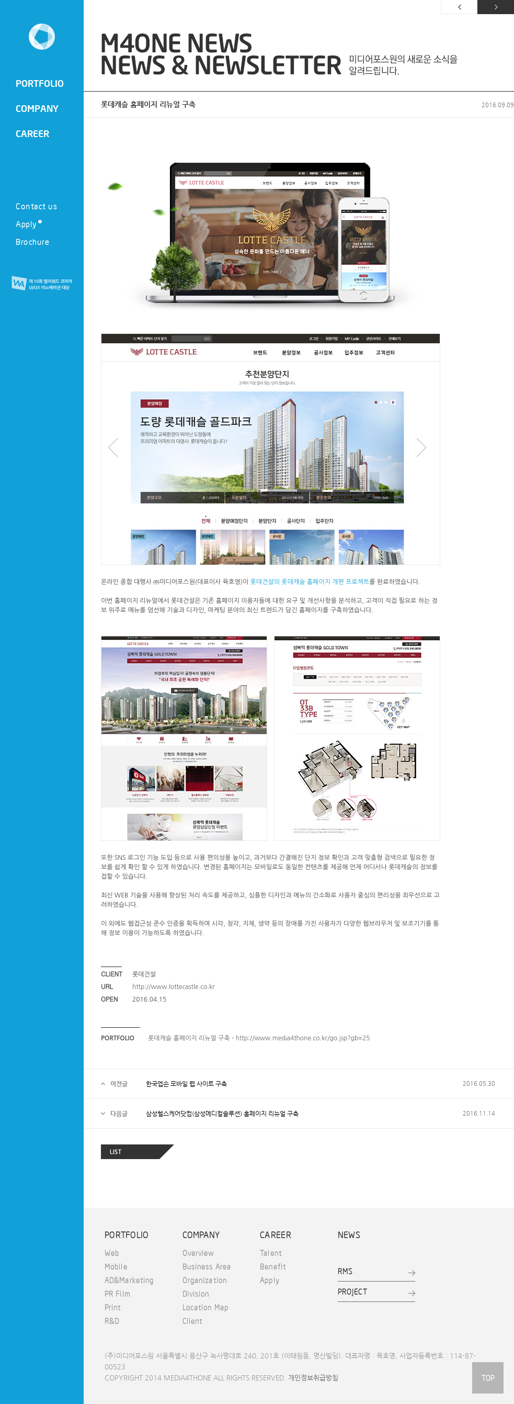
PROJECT (353, 1291)
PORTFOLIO (40, 83)
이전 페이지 (459, 7)
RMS (345, 1271)
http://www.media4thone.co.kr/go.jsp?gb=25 (303, 1038)
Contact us (36, 206)
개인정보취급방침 (313, 1377)
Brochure (32, 241)
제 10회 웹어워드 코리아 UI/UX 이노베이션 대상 (42, 283)
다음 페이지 (495, 7)
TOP (488, 1378)
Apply (29, 224)
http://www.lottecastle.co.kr (173, 987)
